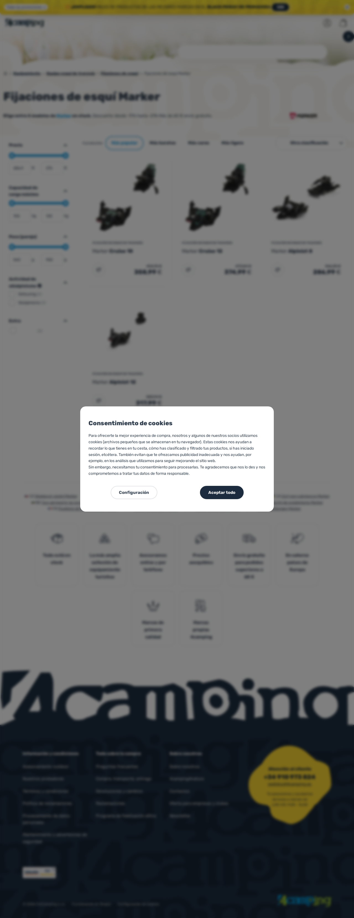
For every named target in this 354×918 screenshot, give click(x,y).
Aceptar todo (221, 492)
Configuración (134, 492)
